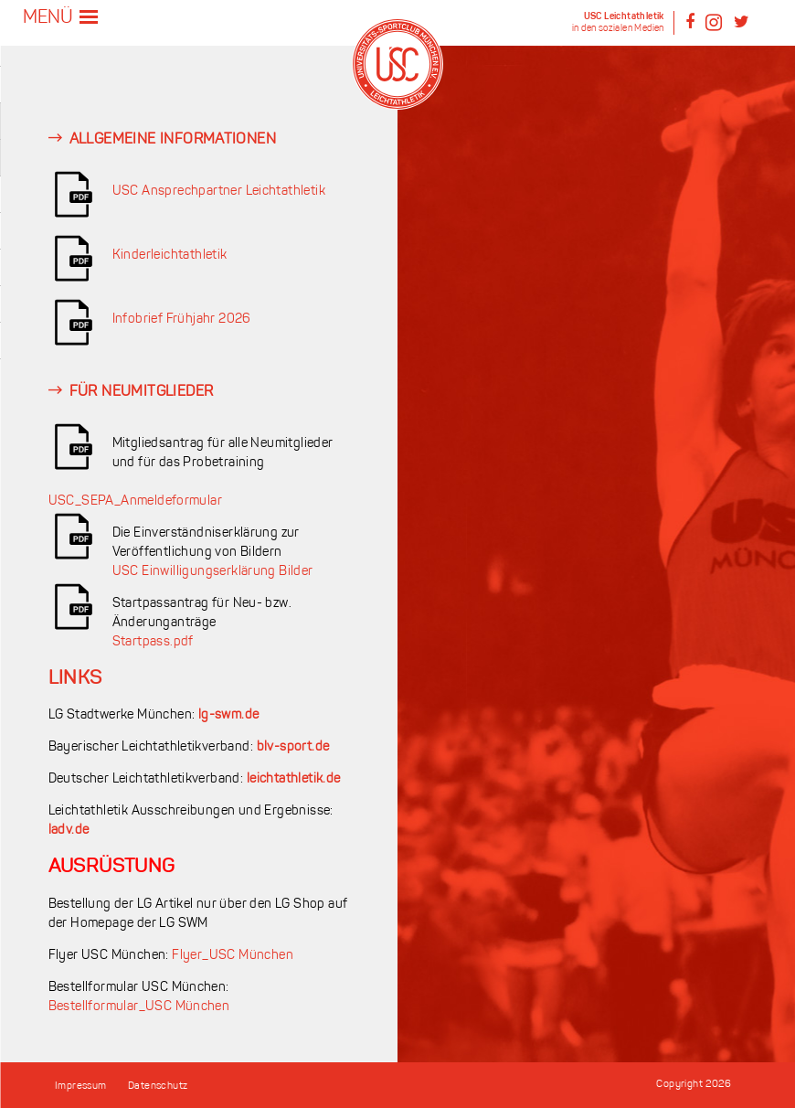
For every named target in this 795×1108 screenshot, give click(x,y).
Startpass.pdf (153, 642)
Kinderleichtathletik (170, 255)
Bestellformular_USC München (139, 1007)
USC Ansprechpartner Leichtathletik (219, 191)
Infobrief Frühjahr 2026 (181, 319)
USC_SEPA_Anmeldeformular (135, 501)
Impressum (81, 1086)
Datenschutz (157, 1086)
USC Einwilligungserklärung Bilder (212, 572)
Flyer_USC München (232, 956)
